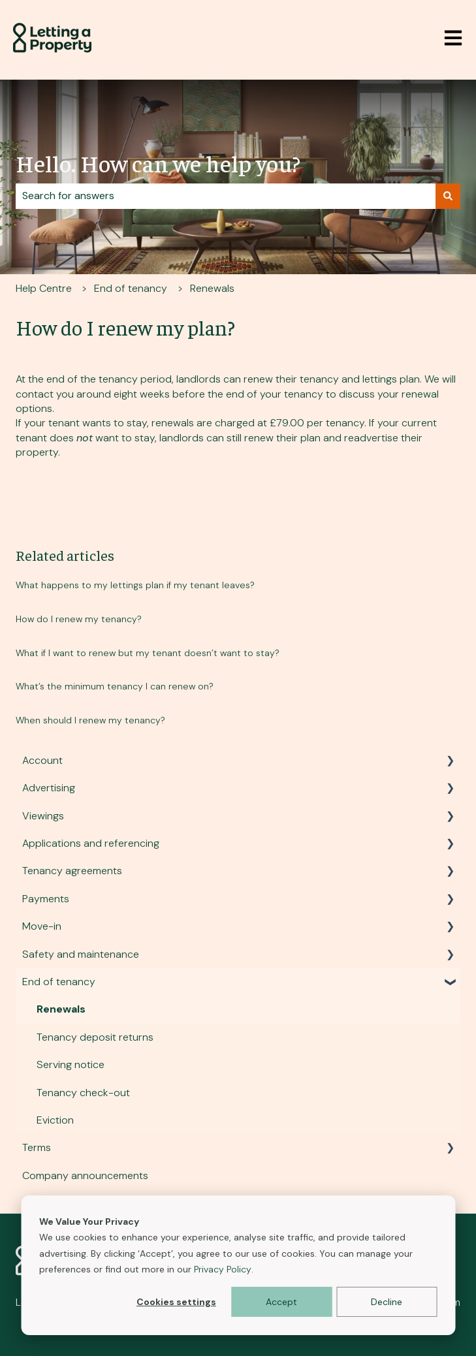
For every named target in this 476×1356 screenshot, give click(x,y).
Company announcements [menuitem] (85, 1175)
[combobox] (226, 195)
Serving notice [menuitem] (70, 1064)
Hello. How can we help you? (158, 163)
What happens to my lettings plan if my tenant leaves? (135, 585)
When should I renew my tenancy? (90, 720)
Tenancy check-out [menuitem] (83, 1092)
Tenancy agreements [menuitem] (72, 870)
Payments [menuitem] (45, 899)
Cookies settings (176, 1302)
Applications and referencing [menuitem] (90, 843)
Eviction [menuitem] (55, 1120)
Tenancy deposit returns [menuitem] (95, 1037)
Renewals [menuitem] (61, 1009)
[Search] (448, 195)
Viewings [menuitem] (43, 816)
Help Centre (44, 288)
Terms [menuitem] (36, 1147)
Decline (386, 1302)
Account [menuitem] (42, 760)
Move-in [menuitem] (41, 926)
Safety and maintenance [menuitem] (80, 954)
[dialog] (238, 1265)
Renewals (212, 288)
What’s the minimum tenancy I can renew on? (115, 686)
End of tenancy (130, 288)
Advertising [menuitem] (48, 788)
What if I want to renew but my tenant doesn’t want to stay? (147, 653)
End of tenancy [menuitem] (58, 981)
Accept (281, 1302)
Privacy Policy (222, 1269)
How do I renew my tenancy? (79, 619)
